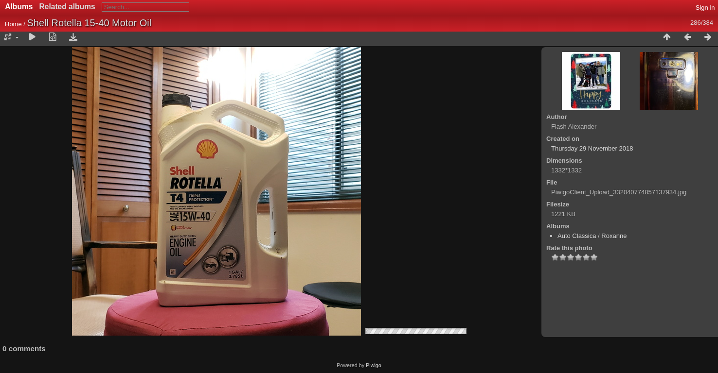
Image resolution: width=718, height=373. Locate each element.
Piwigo (373, 365)
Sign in (705, 7)
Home (13, 24)
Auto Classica (576, 235)
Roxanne (614, 235)
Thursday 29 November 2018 (592, 148)
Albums (19, 6)
